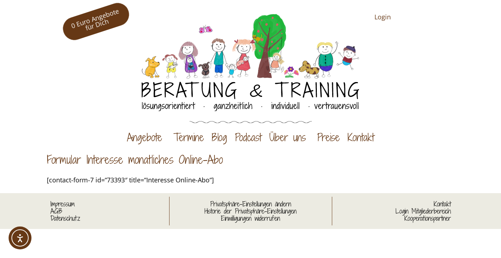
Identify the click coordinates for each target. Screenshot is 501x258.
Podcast (248, 137)
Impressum (62, 203)
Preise (328, 137)
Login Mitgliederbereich (423, 211)
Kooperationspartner (427, 218)
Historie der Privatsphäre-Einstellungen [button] (250, 211)
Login (382, 17)
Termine (188, 137)
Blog (219, 137)
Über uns (289, 137)
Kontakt (361, 137)
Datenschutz (65, 218)
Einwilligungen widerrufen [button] (250, 218)
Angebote (146, 137)
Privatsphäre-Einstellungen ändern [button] (250, 203)
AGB (56, 211)
